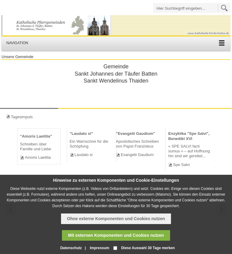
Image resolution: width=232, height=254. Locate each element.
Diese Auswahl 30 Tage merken (148, 248)
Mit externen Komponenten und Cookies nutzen (116, 235)
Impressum (99, 248)
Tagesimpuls (22, 117)
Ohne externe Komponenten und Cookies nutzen (116, 218)
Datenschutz (71, 248)
